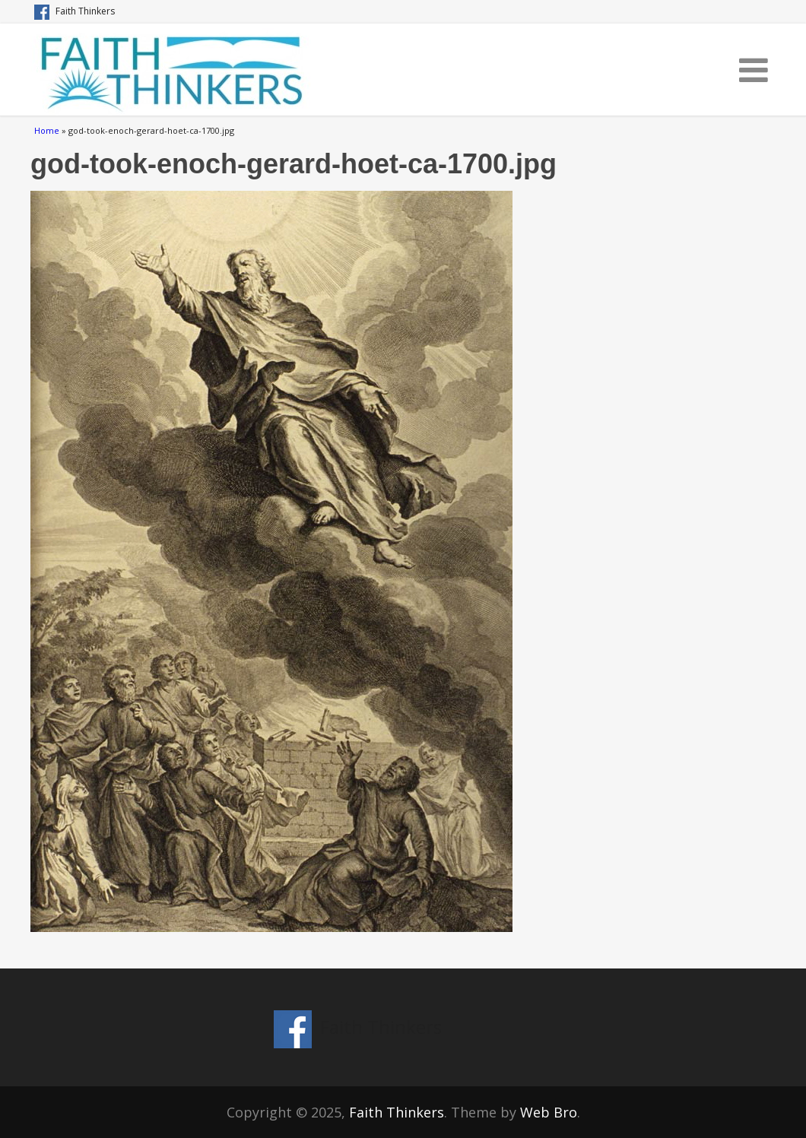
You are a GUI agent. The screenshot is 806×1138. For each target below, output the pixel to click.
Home (46, 130)
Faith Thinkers (396, 1112)
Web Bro (548, 1112)
